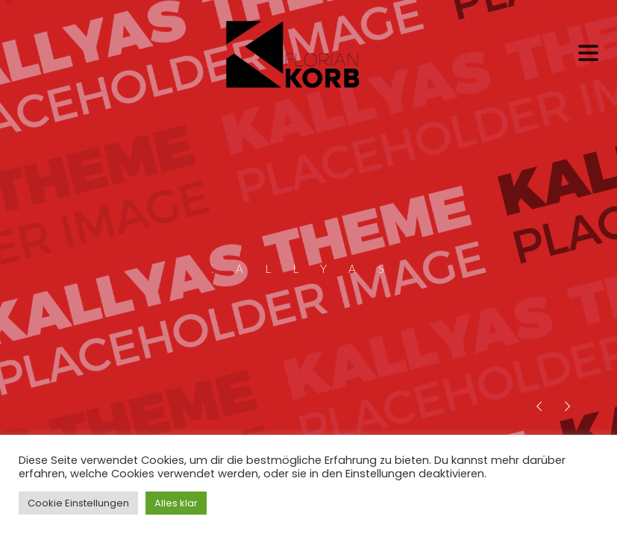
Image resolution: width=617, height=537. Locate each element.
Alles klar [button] (176, 503)
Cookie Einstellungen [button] (78, 503)
